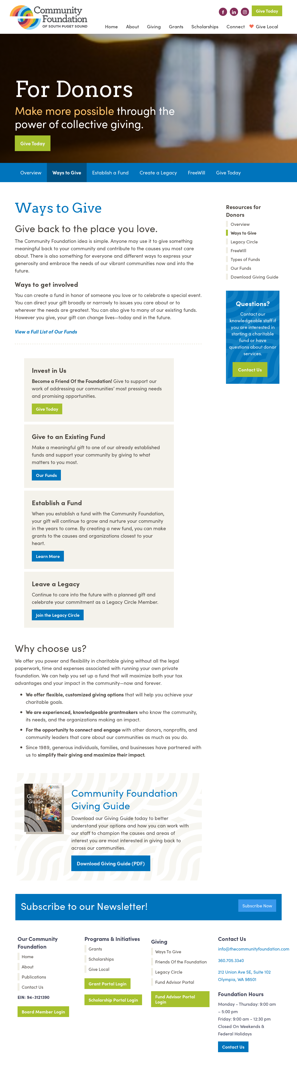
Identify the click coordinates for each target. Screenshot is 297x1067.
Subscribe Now (257, 905)
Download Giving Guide (254, 277)
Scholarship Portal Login (113, 1000)
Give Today (267, 11)
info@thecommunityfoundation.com (253, 949)
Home (111, 26)
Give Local (266, 26)
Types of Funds (245, 259)
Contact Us (250, 369)
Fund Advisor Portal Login (175, 999)
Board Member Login (43, 1011)
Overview (30, 172)
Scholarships (204, 26)
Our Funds (46, 475)
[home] (48, 17)
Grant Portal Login (107, 983)
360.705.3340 (231, 960)
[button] (132, 26)
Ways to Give (66, 172)
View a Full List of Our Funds (46, 331)
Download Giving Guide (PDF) (111, 863)
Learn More (48, 556)
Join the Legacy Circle (58, 615)
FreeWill (196, 172)
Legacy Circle (244, 241)
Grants (176, 26)
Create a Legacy (158, 172)
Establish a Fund (110, 172)
